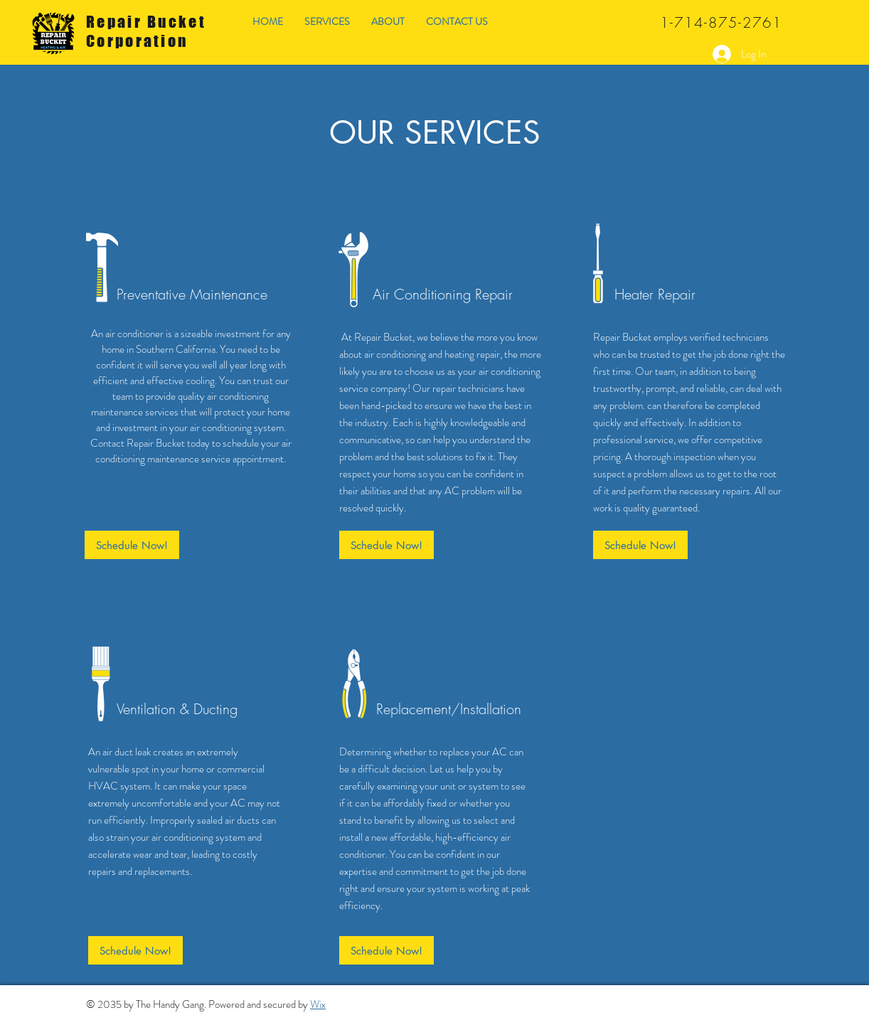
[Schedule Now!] (132, 545)
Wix (318, 1004)
